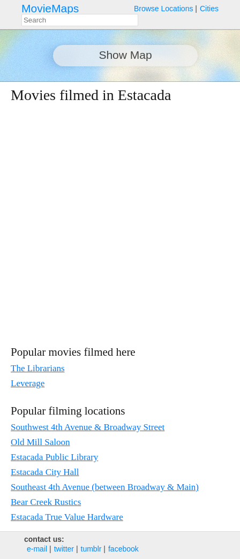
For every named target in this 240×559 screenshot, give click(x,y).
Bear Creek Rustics (46, 502)
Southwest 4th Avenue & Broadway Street (87, 427)
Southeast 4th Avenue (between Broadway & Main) (105, 487)
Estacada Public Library (54, 457)
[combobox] (79, 20)
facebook (123, 549)
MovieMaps (50, 8)
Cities (209, 8)
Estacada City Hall (45, 472)
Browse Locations (163, 8)
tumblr (91, 549)
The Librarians (38, 368)
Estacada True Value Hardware (67, 517)
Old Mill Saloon (40, 442)
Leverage (27, 383)
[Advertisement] (109, 224)
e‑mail (37, 549)
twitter (64, 549)
